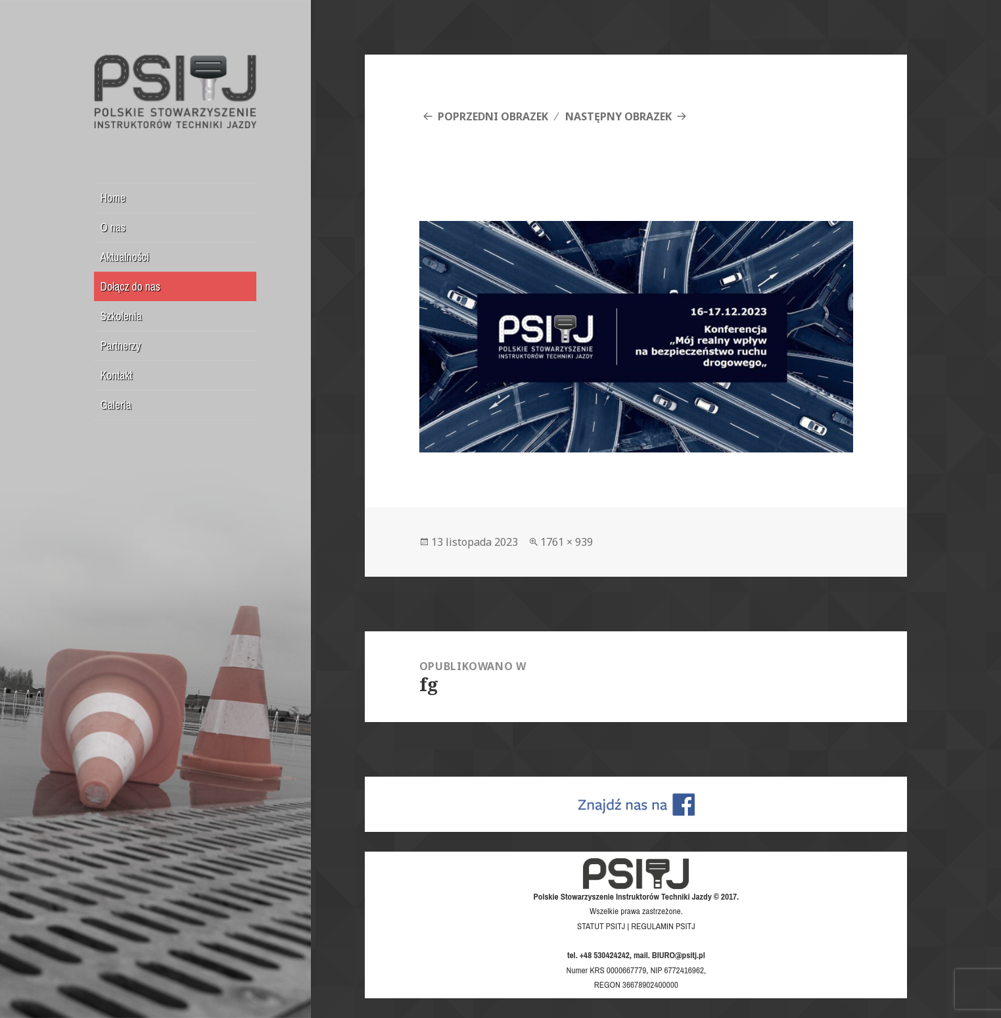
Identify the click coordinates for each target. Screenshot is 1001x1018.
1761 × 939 (566, 542)
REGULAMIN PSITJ (663, 926)
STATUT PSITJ (601, 926)
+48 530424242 (605, 955)
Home (113, 197)
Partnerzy (121, 345)
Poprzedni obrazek (493, 116)
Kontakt (117, 375)
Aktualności (125, 256)
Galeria (116, 404)
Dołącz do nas (130, 286)
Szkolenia (121, 316)
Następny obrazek (618, 116)
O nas (113, 227)
